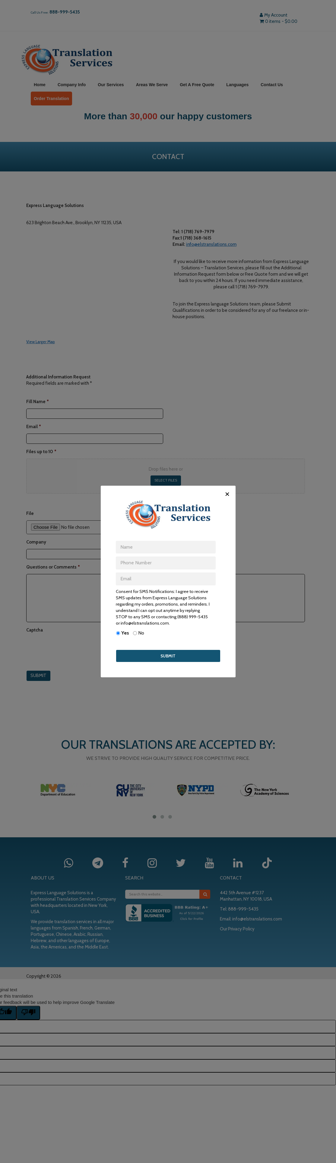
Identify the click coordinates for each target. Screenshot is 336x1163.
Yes (125, 633)
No (141, 633)
